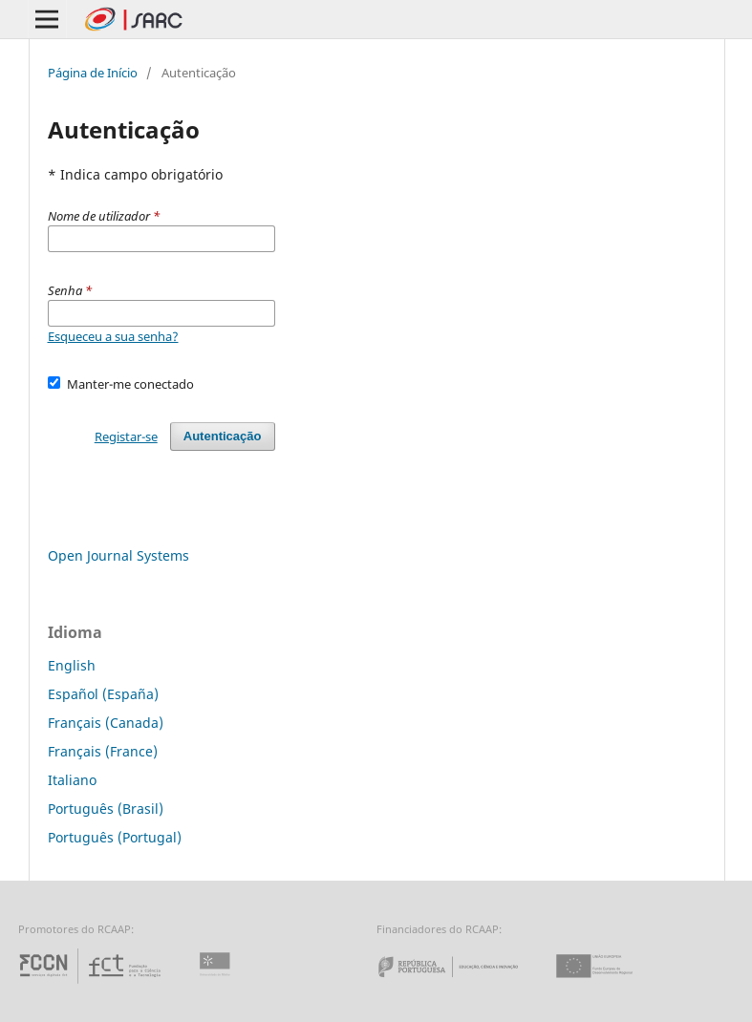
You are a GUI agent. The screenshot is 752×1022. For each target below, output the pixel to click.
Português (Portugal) (115, 837)
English (72, 665)
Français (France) (103, 751)
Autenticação (222, 436)
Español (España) (103, 694)
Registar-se (126, 436)
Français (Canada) (105, 722)
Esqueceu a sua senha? (113, 336)
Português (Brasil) (105, 808)
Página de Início (93, 72)
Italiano (72, 780)
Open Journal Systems (118, 555)
